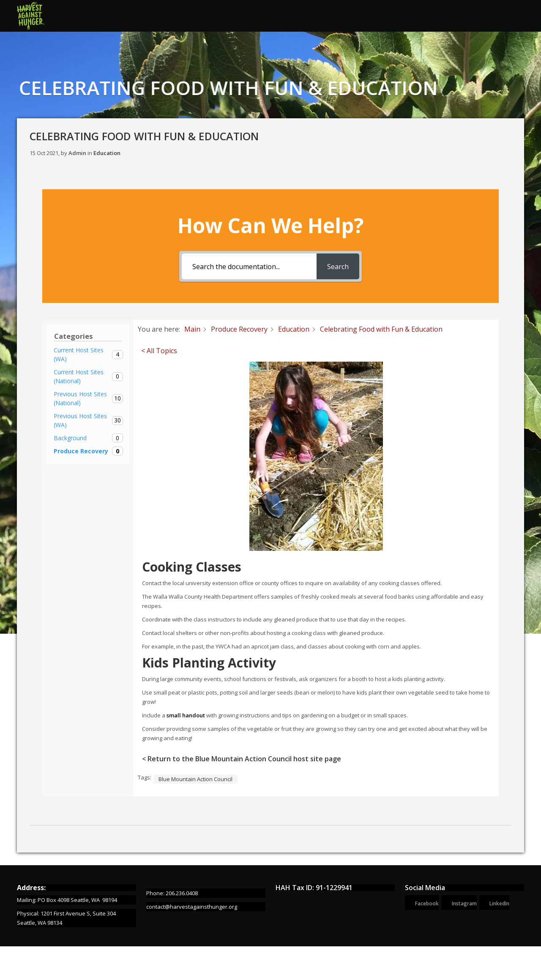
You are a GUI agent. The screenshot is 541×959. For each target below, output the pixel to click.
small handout (186, 715)
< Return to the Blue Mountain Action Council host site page (241, 758)
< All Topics (159, 350)
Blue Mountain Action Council (195, 779)
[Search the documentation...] (249, 266)
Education (106, 153)
